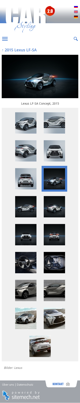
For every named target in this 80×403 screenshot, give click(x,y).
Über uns (8, 384)
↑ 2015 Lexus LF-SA (19, 49)
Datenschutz (25, 384)
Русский (76, 7)
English (76, 12)
